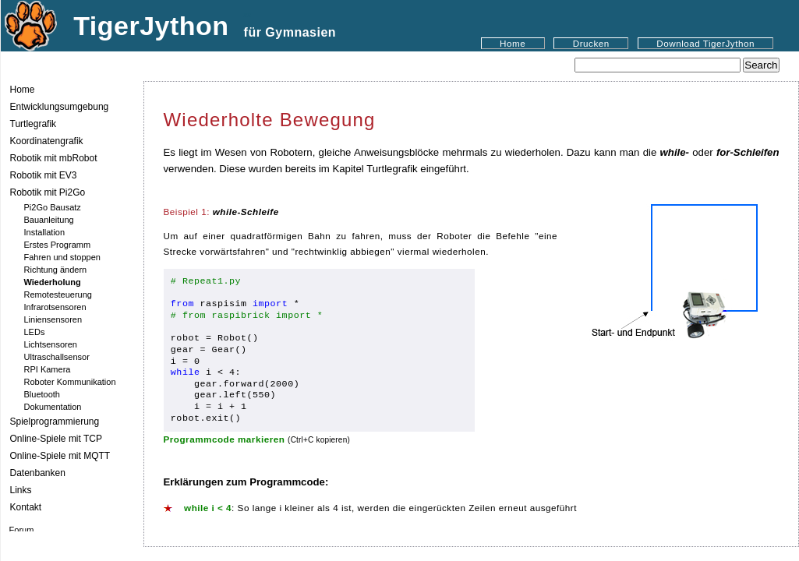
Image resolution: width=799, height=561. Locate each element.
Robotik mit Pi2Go (48, 192)
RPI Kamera (47, 369)
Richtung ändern (55, 269)
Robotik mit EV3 (43, 175)
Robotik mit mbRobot (53, 158)
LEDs (34, 332)
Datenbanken (37, 473)
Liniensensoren (53, 319)
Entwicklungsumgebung (59, 106)
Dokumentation (53, 406)
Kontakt (26, 507)
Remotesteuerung (58, 294)
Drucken (591, 43)
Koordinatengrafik (46, 141)
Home (512, 43)
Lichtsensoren (51, 344)
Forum (21, 530)
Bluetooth (42, 394)
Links (21, 490)
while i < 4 (208, 508)
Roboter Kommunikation (70, 381)
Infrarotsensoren (55, 307)
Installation (44, 232)
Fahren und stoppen (62, 257)
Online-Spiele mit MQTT (60, 455)
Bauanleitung (49, 219)
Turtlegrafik (33, 123)
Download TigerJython (705, 43)
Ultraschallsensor (57, 357)
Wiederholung (52, 282)
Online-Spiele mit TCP (56, 438)
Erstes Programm (57, 244)
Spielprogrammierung (55, 421)
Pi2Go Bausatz (52, 207)
